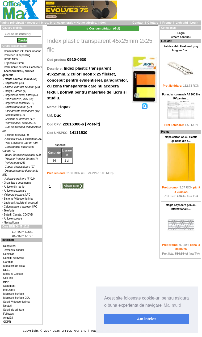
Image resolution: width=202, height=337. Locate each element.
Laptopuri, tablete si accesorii (21, 202)
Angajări (8, 317)
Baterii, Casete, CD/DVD (18, 214)
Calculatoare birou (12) (18, 107)
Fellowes (8, 313)
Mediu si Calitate (13, 273)
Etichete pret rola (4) (17, 134)
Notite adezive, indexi (91, 22)
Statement (9, 285)
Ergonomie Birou (14, 63)
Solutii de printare (13, 309)
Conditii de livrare (13, 257)
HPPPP (7, 281)
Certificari (8, 253)
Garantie (8, 261)
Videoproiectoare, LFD (17, 194)
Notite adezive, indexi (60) (21, 79)
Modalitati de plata (14, 265)
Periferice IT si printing (17, 55)
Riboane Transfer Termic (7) (21, 158)
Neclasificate (11, 222)
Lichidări (182, 22)
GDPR (7, 321)
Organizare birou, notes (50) (21, 95)
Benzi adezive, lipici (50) (19, 99)
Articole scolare (13, 218)
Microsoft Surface (13, 293)
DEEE (6, 269)
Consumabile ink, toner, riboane (22, 51)
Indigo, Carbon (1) (15, 91)
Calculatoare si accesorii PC (20, 206)
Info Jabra (9, 289)
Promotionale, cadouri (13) (20, 122)
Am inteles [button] (147, 319)
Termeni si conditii (13, 249)
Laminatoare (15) (15, 114)
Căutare (153, 22)
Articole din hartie (14, 186)
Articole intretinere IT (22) (20, 178)
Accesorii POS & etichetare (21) (23, 138)
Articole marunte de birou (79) (22, 87)
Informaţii (8, 239)
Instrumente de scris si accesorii (23, 67)
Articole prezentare (15, 190)
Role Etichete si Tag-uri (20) (21, 142)
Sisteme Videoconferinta (18, 198)
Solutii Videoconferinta (16, 301)
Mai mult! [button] (172, 305)
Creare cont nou (181, 37)
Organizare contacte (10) (19, 103)
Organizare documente (17, 182)
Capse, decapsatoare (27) (20, 166)
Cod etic (8, 277)
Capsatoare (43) (14, 83)
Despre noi (9, 246)
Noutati (7, 305)
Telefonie (9, 210)
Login (194, 22)
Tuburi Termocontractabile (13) (23, 154)
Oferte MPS (11, 59)
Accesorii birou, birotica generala (50, 22)
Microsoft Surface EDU (16, 297)
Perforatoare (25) (15, 162)
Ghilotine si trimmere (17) (20, 118)
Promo (167, 22)
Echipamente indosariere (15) (22, 110)
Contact (137, 22)
